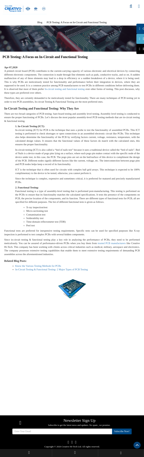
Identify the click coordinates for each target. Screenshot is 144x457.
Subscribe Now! (122, 431)
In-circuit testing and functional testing (65, 89)
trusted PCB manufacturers (112, 243)
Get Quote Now (72, 318)
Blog (39, 22)
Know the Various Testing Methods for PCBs (38, 266)
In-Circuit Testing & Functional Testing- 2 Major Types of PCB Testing (51, 269)
